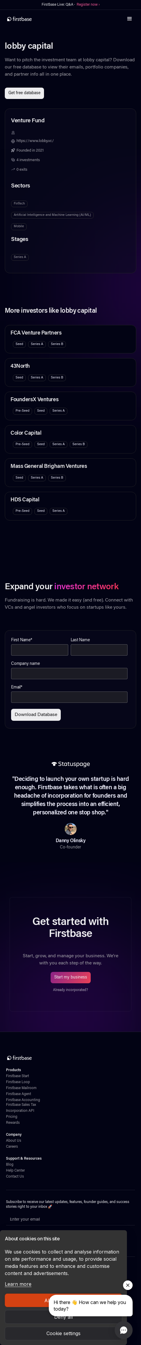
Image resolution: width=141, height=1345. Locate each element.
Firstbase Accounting (23, 1100)
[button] (130, 19)
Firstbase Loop (18, 1082)
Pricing (11, 1117)
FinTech (19, 203)
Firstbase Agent (18, 1094)
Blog (9, 1165)
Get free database (24, 93)
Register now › (88, 5)
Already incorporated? (70, 990)
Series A (20, 257)
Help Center (15, 1171)
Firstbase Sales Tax (21, 1105)
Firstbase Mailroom (21, 1088)
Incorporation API (20, 1111)
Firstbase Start (17, 1076)
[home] (19, 19)
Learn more (18, 1284)
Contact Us (15, 1176)
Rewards (13, 1123)
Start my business (70, 977)
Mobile (19, 226)
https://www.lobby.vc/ (35, 141)
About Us (13, 1141)
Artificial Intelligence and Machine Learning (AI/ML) (52, 215)
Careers (12, 1147)
